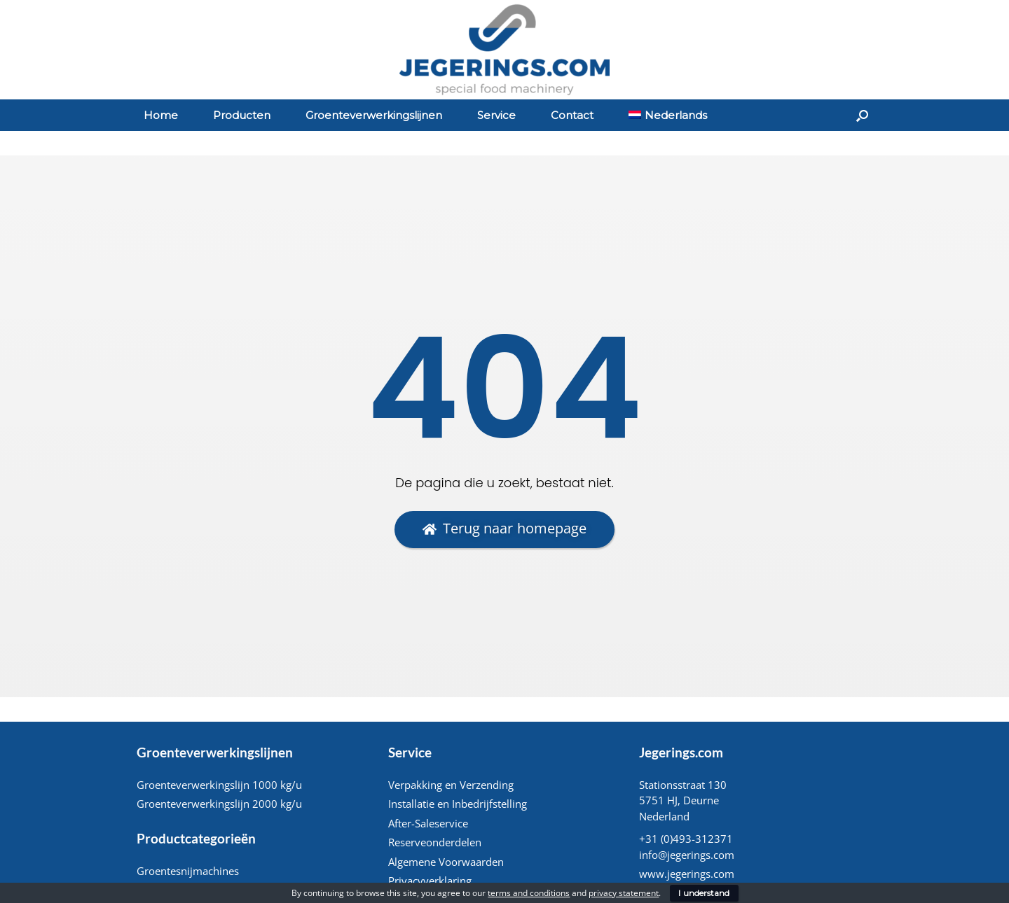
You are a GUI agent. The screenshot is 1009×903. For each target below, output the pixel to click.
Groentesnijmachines (188, 871)
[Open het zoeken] (862, 115)
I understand (703, 893)
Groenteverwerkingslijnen (374, 115)
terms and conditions (529, 893)
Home (161, 115)
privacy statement (624, 893)
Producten (241, 115)
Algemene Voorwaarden (446, 862)
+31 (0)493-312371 (686, 839)
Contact (572, 115)
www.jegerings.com (686, 874)
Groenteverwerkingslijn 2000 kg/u (219, 804)
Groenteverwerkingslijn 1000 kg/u (219, 785)
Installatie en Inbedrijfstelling (457, 804)
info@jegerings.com (686, 855)
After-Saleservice (428, 823)
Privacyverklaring (430, 881)
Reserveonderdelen (434, 842)
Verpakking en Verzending (451, 785)
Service (496, 115)
